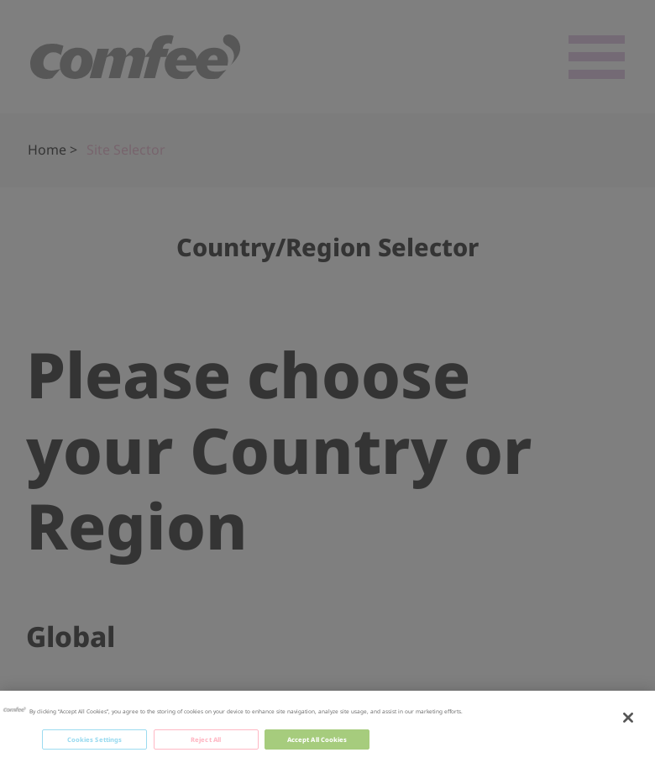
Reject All (206, 740)
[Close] (628, 718)
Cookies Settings (94, 740)
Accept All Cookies (317, 740)
